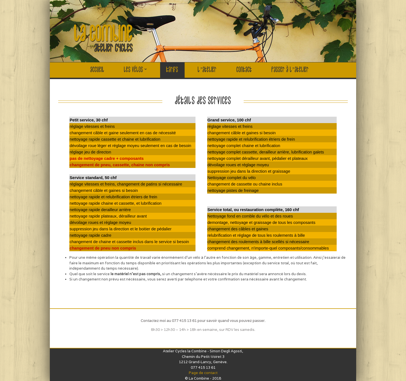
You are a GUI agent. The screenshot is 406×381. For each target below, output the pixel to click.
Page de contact (203, 372)
